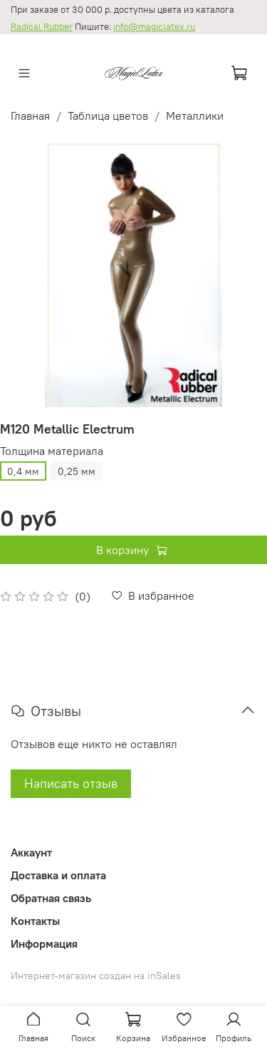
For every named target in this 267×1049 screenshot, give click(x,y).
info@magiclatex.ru (154, 27)
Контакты (35, 921)
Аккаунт (31, 852)
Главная (30, 115)
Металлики (195, 115)
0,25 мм (76, 471)
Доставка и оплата (58, 875)
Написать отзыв (70, 783)
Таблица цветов (108, 115)
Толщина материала (51, 451)
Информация (44, 943)
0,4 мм (23, 471)
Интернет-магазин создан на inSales (96, 975)
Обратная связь (51, 898)
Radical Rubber (42, 27)
